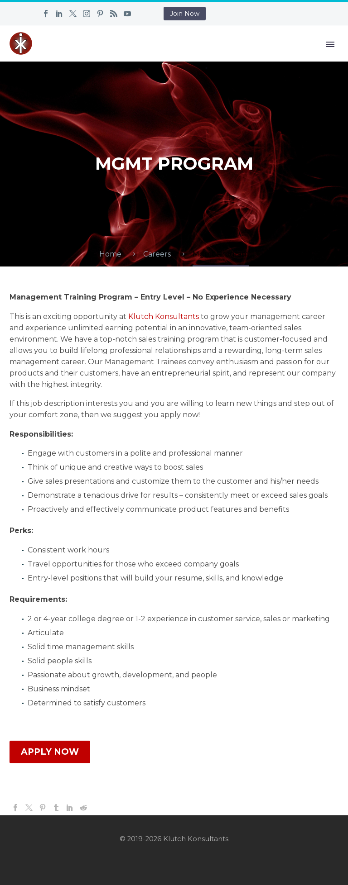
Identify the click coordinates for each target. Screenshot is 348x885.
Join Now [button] (184, 14)
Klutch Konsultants (163, 316)
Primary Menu (330, 44)
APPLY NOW (50, 752)
